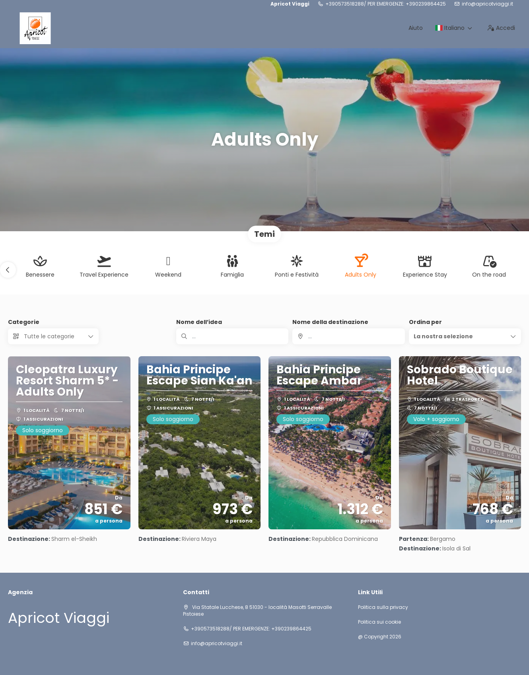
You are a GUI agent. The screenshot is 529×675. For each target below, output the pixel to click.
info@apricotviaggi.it (487, 4)
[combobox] (348, 336)
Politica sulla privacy (383, 607)
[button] (8, 270)
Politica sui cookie (379, 622)
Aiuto (415, 28)
